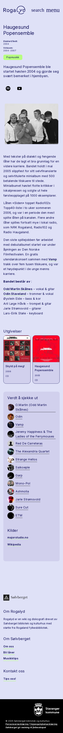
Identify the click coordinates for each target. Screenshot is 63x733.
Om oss (8, 646)
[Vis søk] (37, 10)
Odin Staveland (14, 294)
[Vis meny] (53, 10)
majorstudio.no (17, 537)
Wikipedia (14, 544)
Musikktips (10, 658)
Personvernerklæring (17, 724)
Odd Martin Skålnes (17, 289)
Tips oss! (9, 678)
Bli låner (9, 652)
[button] (31, 124)
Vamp (52, 259)
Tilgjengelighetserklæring (43, 724)
